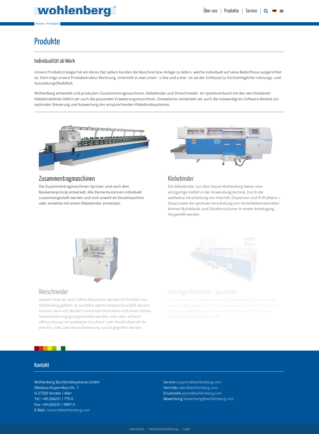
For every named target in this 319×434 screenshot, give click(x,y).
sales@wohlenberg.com (198, 387)
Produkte (231, 11)
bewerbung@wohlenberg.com (208, 398)
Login (186, 429)
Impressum (136, 429)
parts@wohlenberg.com (202, 393)
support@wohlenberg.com (198, 382)
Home (39, 23)
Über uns (210, 11)
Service (251, 11)
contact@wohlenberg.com (68, 410)
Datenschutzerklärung (163, 429)
